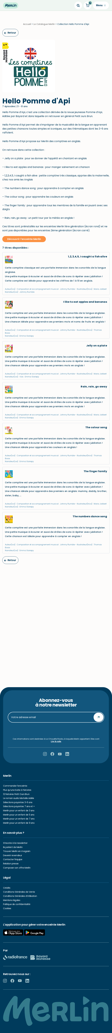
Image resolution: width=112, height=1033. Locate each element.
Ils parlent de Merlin (12, 847)
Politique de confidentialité (16, 904)
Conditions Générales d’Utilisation (20, 896)
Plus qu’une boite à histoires (17, 790)
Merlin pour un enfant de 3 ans (18, 810)
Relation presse (11, 863)
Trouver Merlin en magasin (16, 851)
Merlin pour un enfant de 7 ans (18, 818)
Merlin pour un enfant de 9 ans (18, 822)
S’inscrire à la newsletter (15, 843)
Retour (10, 32)
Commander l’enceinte (15, 785)
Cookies (7, 908)
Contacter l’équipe (12, 859)
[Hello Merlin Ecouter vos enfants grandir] (10, 5)
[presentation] (56, 730)
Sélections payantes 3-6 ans (17, 802)
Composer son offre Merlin (17, 867)
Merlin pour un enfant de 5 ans (18, 814)
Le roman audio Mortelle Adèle (18, 798)
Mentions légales (11, 900)
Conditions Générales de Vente (19, 891)
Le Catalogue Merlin (44, 24)
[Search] (78, 5)
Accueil (27, 24)
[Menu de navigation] (101, 5)
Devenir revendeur (12, 855)
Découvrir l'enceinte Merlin (24, 239)
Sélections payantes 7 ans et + (19, 806)
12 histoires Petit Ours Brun (16, 794)
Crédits (6, 887)
